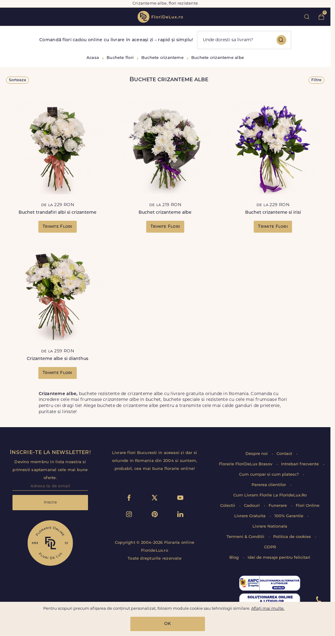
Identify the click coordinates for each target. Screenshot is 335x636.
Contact (285, 454)
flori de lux (160, 17)
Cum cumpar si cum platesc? (269, 475)
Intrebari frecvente (300, 464)
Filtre (316, 80)
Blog (234, 558)
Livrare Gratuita (250, 516)
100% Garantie (289, 516)
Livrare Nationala (269, 527)
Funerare (278, 506)
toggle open (9, 17)
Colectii (228, 506)
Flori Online (307, 506)
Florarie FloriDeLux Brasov (246, 464)
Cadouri (252, 506)
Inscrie (50, 502)
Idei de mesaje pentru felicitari (279, 558)
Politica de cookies (292, 537)
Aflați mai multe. (267, 609)
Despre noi (257, 454)
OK (167, 624)
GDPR (270, 547)
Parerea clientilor (269, 485)
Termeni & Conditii (246, 537)
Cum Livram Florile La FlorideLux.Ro (270, 495)
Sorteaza (17, 80)
